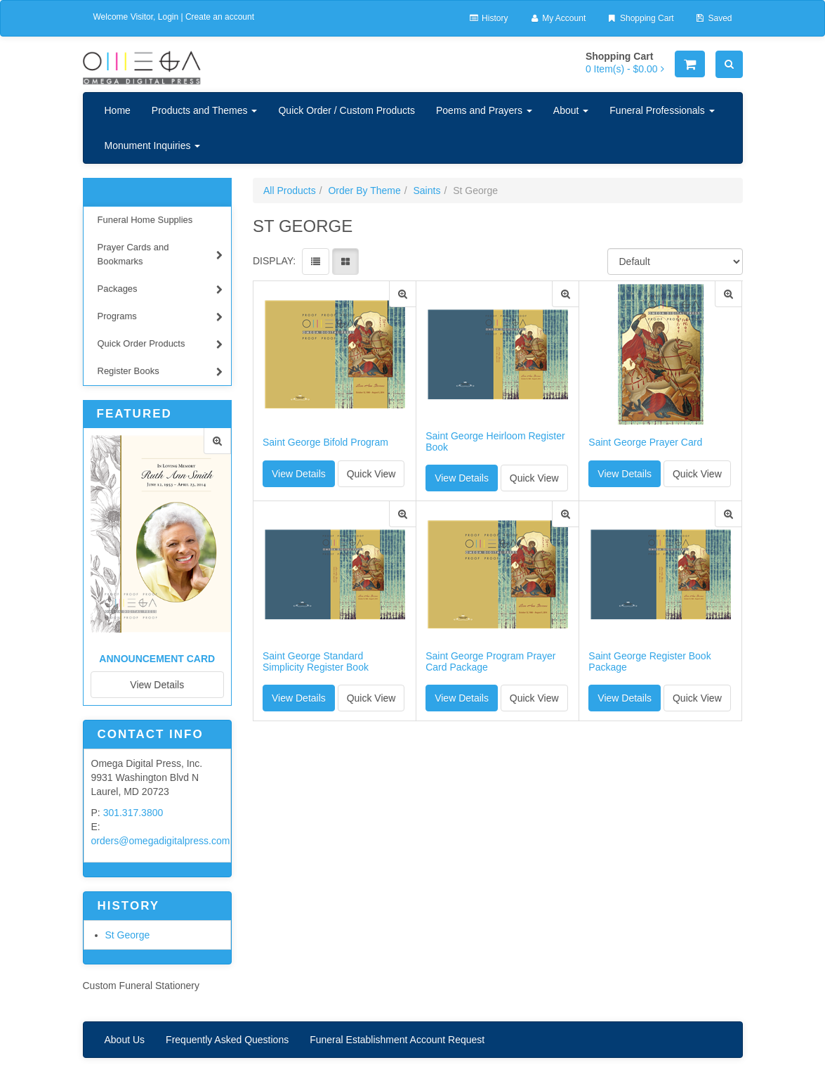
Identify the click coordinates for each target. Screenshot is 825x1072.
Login (168, 17)
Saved (713, 18)
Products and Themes (205, 110)
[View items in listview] (315, 261)
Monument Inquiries (153, 145)
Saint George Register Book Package (649, 661)
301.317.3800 (133, 812)
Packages (160, 290)
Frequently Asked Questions (227, 1039)
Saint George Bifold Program (325, 442)
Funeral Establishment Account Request (397, 1039)
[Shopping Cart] (690, 64)
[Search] (729, 64)
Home (118, 110)
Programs (160, 318)
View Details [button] (299, 473)
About (570, 110)
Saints (427, 190)
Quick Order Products (160, 345)
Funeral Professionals (661, 110)
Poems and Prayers (484, 110)
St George (127, 935)
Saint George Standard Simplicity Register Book (316, 661)
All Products (289, 190)
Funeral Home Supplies (145, 219)
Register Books (160, 373)
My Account (557, 18)
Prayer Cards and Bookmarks (160, 254)
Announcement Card (157, 658)
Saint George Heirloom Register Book (495, 441)
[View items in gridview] (345, 261)
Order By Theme (364, 190)
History (488, 18)
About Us (125, 1039)
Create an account (219, 17)
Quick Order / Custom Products (346, 110)
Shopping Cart (640, 18)
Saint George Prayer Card (645, 442)
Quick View (371, 473)
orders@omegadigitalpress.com (160, 840)
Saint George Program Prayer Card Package (490, 661)
